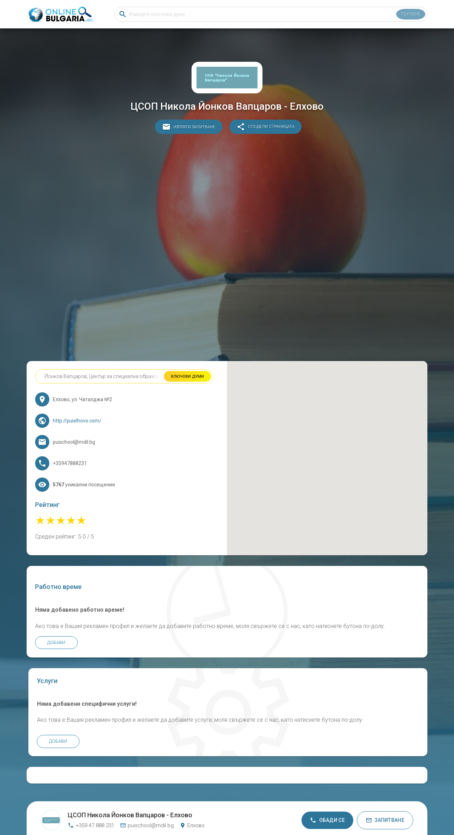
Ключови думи (187, 382)
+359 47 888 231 (91, 780)
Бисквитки (238, 798)
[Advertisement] (227, 249)
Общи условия (266, 798)
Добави (62, 678)
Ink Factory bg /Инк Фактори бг (247, 808)
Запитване (385, 774)
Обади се (327, 774)
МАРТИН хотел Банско (208, 808)
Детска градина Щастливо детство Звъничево (303, 808)
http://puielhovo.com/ (83, 426)
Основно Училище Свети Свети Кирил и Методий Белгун (149, 808)
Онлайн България (192, 798)
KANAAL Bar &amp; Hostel (355, 808)
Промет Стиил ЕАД (94, 808)
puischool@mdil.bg (147, 780)
